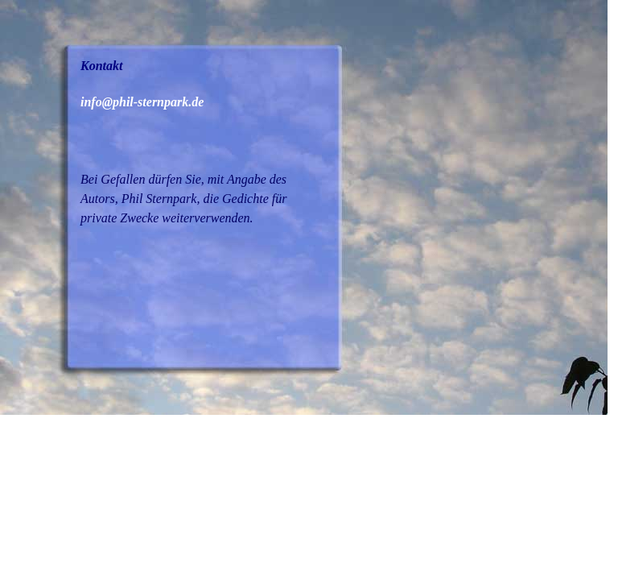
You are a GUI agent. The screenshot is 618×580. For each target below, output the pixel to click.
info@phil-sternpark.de (142, 102)
